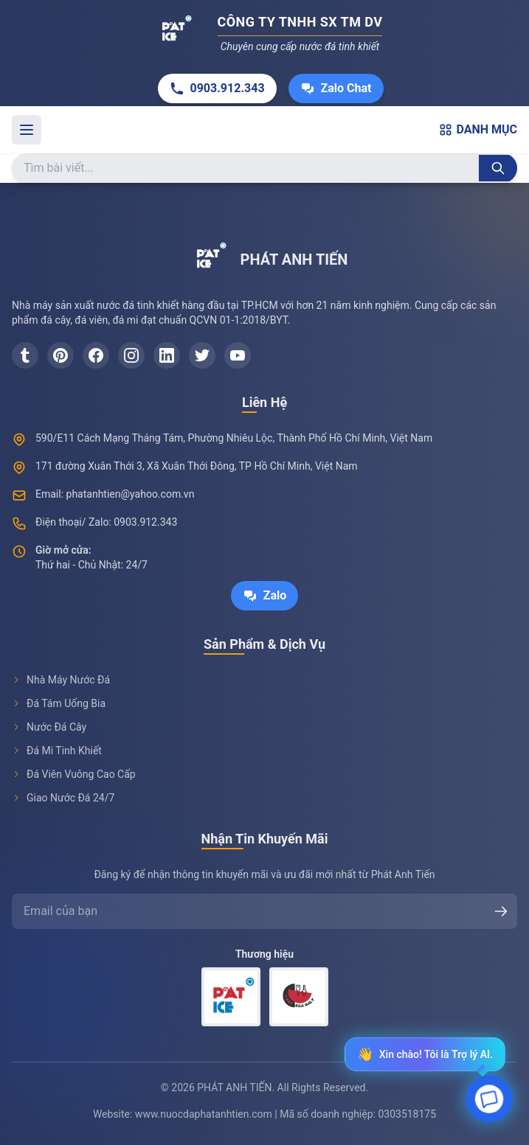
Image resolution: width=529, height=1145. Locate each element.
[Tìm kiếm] (498, 168)
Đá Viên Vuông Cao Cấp (74, 774)
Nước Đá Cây (49, 727)
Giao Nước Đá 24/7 (63, 798)
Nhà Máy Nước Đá (61, 680)
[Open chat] (489, 1101)
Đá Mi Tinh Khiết (57, 750)
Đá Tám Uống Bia (59, 703)
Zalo (265, 595)
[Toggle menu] (26, 130)
